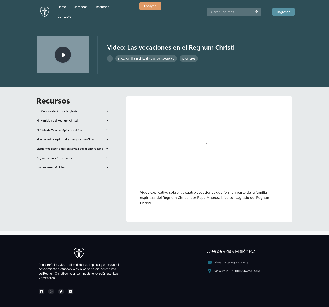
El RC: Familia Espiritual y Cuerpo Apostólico (146, 58)
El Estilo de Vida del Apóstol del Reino (61, 130)
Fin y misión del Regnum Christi (57, 120)
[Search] (256, 12)
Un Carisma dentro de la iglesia (57, 111)
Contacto (64, 16)
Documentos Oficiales (51, 167)
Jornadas (80, 7)
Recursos (102, 7)
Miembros (188, 58)
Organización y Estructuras (54, 158)
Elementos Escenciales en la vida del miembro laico (70, 148)
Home (62, 7)
